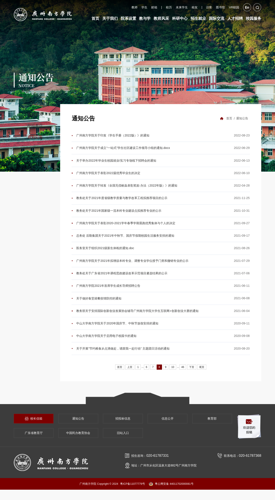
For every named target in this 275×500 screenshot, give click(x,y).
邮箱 (154, 7)
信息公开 (168, 428)
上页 (129, 372)
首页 (229, 117)
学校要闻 (35, 113)
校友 (195, 7)
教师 (134, 7)
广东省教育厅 (34, 443)
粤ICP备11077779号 (132, 493)
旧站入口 (123, 443)
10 (172, 372)
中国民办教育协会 (78, 443)
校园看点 (35, 124)
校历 (169, 7)
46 (182, 372)
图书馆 (220, 7)
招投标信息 (122, 428)
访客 (209, 7)
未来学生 (182, 7)
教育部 (212, 428)
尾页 (201, 372)
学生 (144, 7)
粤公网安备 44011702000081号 (171, 494)
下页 (191, 372)
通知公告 (35, 136)
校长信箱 (33, 428)
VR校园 (234, 7)
